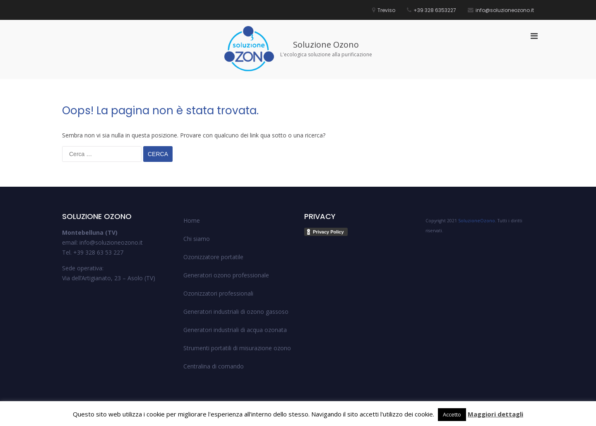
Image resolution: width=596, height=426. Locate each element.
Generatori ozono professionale (226, 275)
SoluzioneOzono (476, 221)
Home (191, 220)
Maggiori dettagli (495, 414)
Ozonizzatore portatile (213, 257)
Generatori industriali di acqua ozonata (235, 330)
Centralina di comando (213, 366)
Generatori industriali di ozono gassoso (235, 311)
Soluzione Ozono (326, 44)
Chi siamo (196, 239)
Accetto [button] (452, 414)
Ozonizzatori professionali (218, 293)
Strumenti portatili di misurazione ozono (237, 348)
